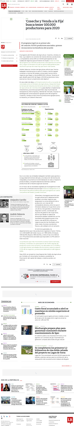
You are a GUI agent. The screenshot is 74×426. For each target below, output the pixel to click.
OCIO (27, 7)
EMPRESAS (22, 7)
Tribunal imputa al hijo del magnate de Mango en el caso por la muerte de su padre (10, 356)
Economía (38, 424)
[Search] (63, 4)
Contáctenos (52, 425)
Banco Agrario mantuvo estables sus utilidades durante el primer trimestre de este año (10, 347)
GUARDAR (68, 38)
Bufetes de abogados (59, 11)
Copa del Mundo (12, 13)
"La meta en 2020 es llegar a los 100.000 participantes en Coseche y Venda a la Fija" (69, 203)
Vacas (45, 11)
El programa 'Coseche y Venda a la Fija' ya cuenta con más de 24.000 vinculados (69, 99)
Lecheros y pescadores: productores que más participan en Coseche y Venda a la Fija (69, 72)
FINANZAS (12, 7)
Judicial (5, 353)
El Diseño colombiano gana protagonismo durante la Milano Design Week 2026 (16, 401)
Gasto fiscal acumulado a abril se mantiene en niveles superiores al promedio (52, 311)
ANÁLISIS (47, 7)
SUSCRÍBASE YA (55, 281)
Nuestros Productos (53, 423)
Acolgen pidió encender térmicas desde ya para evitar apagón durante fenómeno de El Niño (10, 327)
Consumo (63, 397)
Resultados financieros (37, 11)
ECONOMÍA (17, 7)
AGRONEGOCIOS (40, 7)
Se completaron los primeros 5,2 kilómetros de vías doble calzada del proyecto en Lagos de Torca (51, 350)
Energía (5, 323)
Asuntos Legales (20, 420)
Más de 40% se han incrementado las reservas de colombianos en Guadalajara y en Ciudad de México (66, 402)
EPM (23, 11)
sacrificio (50, 11)
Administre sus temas (7, 65)
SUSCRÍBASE (70, 1)
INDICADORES (66, 7)
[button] (21, 276)
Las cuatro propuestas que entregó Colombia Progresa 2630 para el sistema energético (41, 389)
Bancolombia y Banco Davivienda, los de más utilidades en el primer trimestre (10, 309)
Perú (12, 384)
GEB (30, 11)
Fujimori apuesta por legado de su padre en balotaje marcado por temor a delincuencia (17, 388)
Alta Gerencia (29, 419)
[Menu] (9, 7)
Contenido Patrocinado (9, 315)
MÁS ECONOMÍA (66, 365)
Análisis (38, 419)
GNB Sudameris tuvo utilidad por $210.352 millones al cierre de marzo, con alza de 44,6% (67, 388)
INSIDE (71, 7)
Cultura (13, 397)
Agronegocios (19, 419)
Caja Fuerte (29, 420)
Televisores (20, 13)
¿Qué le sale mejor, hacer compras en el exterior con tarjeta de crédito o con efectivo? (9, 337)
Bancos (5, 305)
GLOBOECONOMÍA (32, 7)
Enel (26, 11)
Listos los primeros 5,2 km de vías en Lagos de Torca (9, 318)
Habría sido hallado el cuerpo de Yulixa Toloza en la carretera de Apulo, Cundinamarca (41, 401)
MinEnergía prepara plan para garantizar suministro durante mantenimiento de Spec (50, 330)
